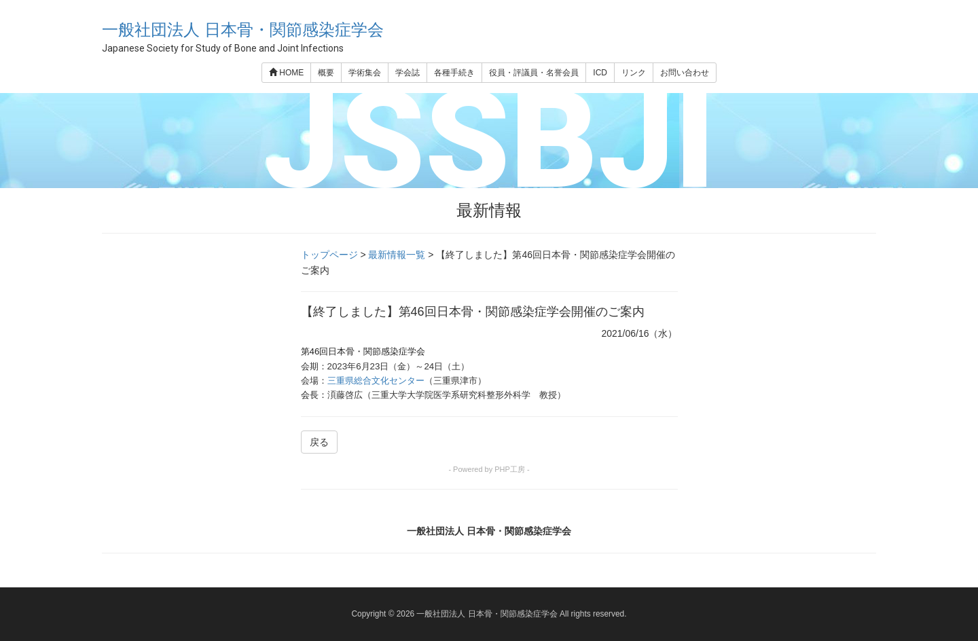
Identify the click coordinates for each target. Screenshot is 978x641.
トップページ (329, 254)
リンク (633, 72)
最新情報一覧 (396, 254)
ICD (600, 72)
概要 (326, 72)
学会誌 (407, 72)
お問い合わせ (684, 72)
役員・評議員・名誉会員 (534, 72)
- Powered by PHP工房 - (488, 469)
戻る (319, 442)
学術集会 (364, 72)
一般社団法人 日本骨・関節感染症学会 (243, 29)
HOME (286, 72)
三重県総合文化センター (375, 381)
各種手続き (454, 72)
